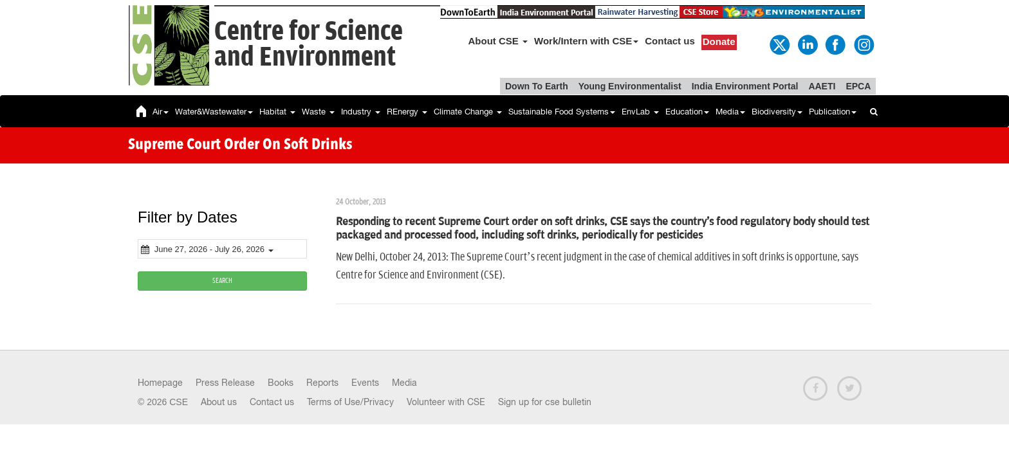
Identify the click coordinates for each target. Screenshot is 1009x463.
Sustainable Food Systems (561, 111)
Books (280, 382)
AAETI (821, 86)
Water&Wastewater (214, 111)
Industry (360, 111)
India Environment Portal (745, 86)
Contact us (670, 40)
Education (687, 111)
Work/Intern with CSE (586, 40)
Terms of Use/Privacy (350, 402)
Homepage (160, 382)
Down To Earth (536, 86)
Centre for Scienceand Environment (308, 45)
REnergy (407, 111)
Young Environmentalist (630, 86)
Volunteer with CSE (446, 402)
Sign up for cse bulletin (544, 402)
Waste (318, 111)
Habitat (277, 111)
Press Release (225, 382)
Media (730, 111)
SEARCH (222, 281)
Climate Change (468, 111)
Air (161, 111)
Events (365, 382)
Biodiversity (777, 111)
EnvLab (640, 111)
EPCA (858, 86)
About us (219, 402)
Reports (322, 382)
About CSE (498, 40)
